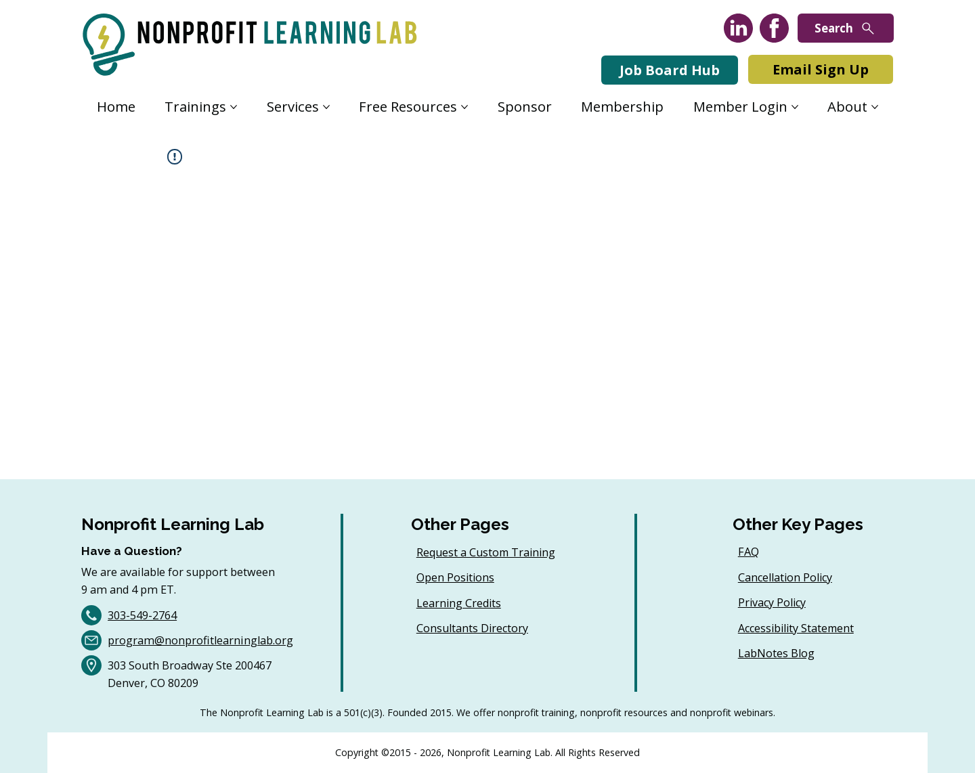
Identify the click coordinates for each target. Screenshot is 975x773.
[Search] (846, 28)
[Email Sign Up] (820, 69)
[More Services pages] (326, 107)
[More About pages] (874, 107)
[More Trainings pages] (233, 107)
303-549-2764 (142, 615)
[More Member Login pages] (795, 107)
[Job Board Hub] (669, 70)
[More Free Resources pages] (464, 107)
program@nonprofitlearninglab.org (200, 640)
